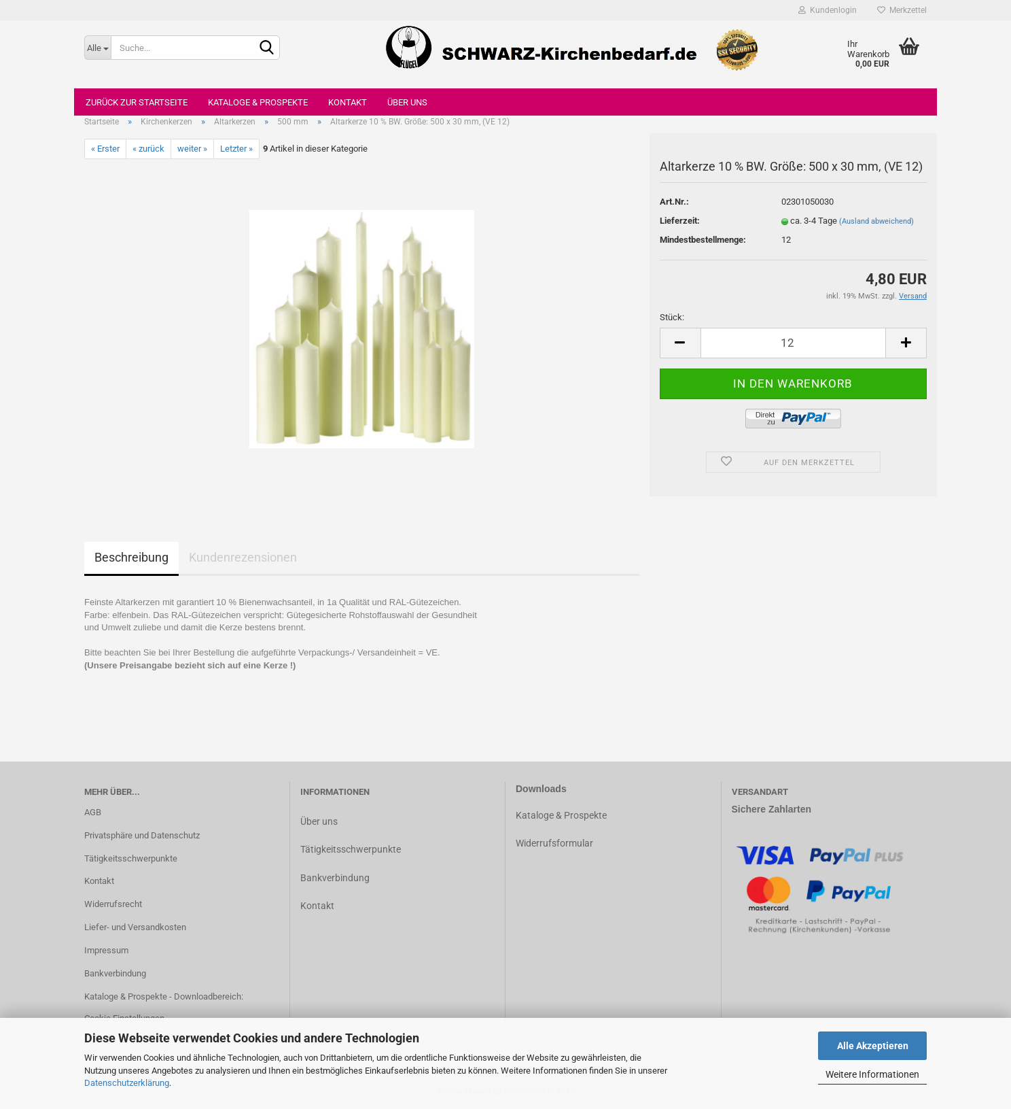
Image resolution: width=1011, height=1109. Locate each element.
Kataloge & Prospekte (258, 102)
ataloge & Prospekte (564, 815)
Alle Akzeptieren (872, 1045)
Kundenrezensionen (243, 557)
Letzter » (236, 148)
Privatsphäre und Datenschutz (142, 835)
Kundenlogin (827, 10)
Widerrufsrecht (113, 904)
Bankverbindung (115, 973)
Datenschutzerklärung (126, 1083)
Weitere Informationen (872, 1074)
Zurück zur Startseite (137, 102)
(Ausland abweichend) (876, 221)
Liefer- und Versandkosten (135, 927)
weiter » (192, 148)
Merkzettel (902, 10)
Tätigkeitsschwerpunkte (130, 858)
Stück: (672, 317)
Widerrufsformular (554, 843)
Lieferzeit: (680, 221)
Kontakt (347, 102)
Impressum (106, 950)
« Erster (105, 148)
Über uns (407, 102)
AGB (92, 812)
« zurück (148, 148)
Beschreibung (131, 557)
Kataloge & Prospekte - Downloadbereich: (163, 996)
